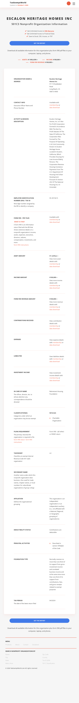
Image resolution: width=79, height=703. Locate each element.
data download (54, 108)
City (6, 658)
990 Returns (49, 31)
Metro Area (9, 663)
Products (8, 645)
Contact (25, 645)
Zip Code (45, 655)
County (44, 658)
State (7, 661)
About (17, 645)
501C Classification (48, 663)
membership (53, 105)
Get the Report (39, 43)
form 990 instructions (21, 245)
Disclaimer (35, 645)
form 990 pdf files (59, 51)
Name (7, 655)
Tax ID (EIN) (46, 661)
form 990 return (19, 440)
